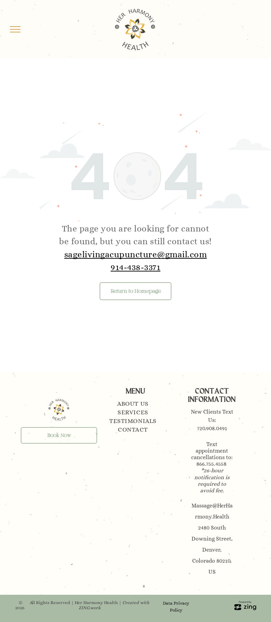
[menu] (15, 29)
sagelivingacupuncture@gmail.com (135, 254)
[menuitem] (135, 404)
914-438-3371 (135, 267)
